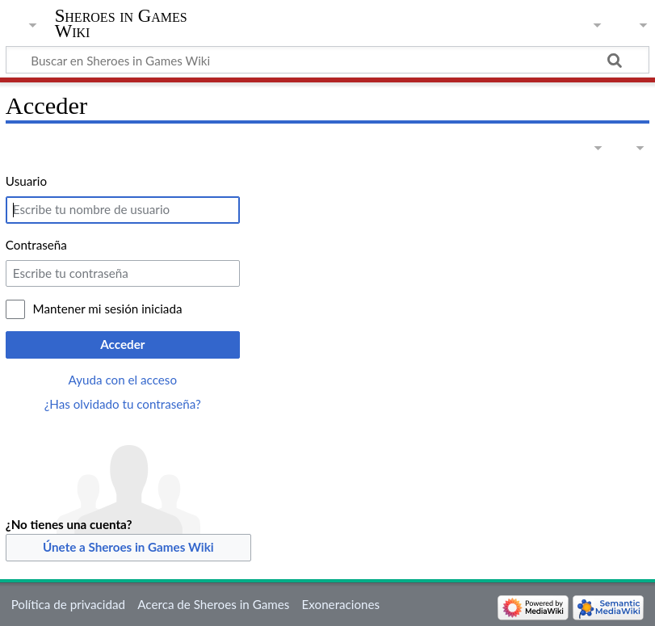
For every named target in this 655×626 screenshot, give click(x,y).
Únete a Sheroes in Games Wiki (128, 547)
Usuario (26, 181)
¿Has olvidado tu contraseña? (122, 404)
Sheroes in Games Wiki (121, 23)
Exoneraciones (341, 604)
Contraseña (36, 244)
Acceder (122, 344)
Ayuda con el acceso (123, 379)
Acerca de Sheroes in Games (213, 604)
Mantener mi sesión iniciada (108, 308)
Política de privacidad (68, 604)
